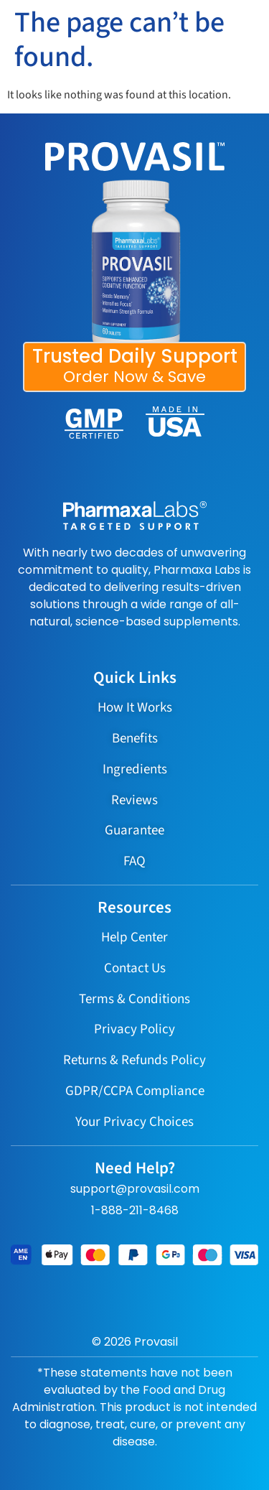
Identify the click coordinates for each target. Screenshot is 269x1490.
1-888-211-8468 (135, 1210)
